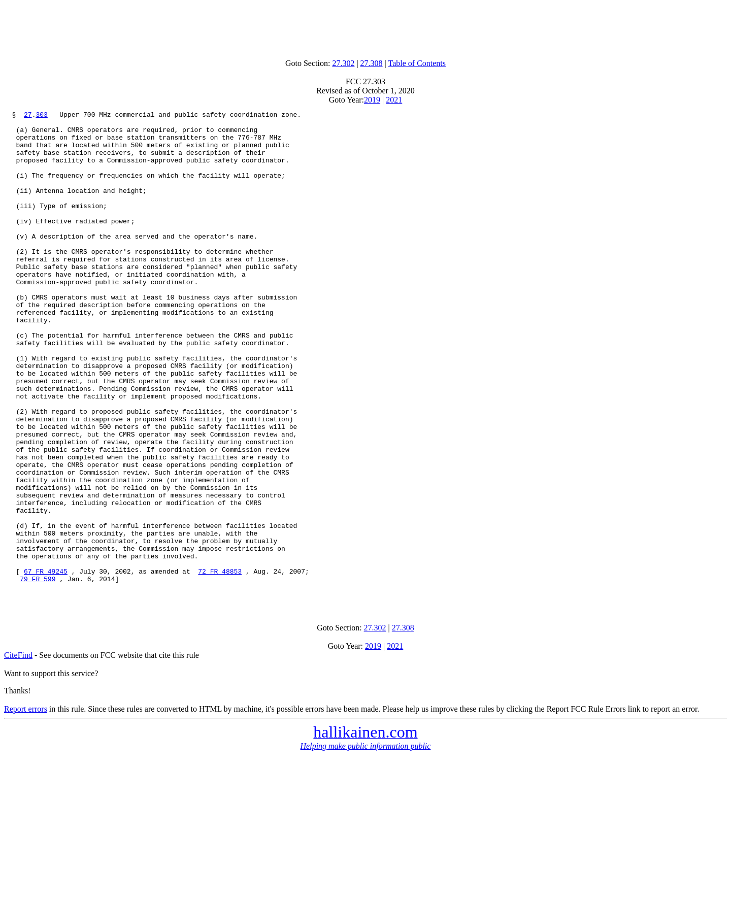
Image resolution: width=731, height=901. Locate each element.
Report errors (25, 806)
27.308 (371, 63)
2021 (394, 99)
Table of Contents (417, 63)
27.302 (343, 63)
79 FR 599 (37, 673)
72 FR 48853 (220, 664)
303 (41, 115)
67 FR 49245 (46, 664)
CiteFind (18, 752)
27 (28, 115)
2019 (372, 99)
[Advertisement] (365, 27)
